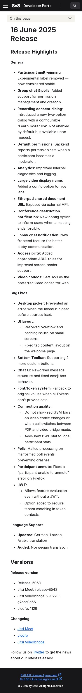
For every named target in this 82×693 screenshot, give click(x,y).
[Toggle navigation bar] (5, 5)
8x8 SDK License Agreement (41, 679)
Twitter (38, 652)
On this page (20, 18)
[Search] (75, 5)
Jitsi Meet (25, 629)
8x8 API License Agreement (41, 675)
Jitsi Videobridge (30, 642)
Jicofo (22, 635)
